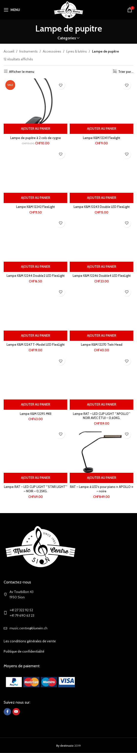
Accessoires (52, 51)
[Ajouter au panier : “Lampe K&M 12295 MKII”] (35, 404)
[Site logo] (68, 9)
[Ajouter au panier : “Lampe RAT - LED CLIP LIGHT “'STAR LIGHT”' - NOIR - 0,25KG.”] (35, 478)
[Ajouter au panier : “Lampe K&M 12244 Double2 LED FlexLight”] (35, 267)
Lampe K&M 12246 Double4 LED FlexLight (102, 276)
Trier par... (125, 71)
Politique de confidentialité (24, 651)
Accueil (9, 51)
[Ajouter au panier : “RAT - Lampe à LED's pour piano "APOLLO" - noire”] (101, 478)
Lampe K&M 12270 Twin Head (101, 344)
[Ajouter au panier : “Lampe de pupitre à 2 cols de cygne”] (35, 129)
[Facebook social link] (7, 711)
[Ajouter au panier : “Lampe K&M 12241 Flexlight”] (101, 129)
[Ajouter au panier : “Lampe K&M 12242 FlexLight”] (35, 198)
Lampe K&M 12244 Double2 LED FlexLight (36, 276)
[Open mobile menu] (12, 10)
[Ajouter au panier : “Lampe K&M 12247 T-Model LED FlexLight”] (35, 336)
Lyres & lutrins (76, 51)
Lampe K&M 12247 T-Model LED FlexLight (36, 344)
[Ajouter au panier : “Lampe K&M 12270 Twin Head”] (101, 336)
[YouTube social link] (16, 711)
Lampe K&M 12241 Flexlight (101, 138)
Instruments (28, 51)
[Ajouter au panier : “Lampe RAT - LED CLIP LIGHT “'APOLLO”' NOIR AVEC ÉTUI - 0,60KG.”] (101, 404)
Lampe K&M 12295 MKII (35, 414)
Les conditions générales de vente (30, 641)
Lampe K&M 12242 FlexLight (35, 207)
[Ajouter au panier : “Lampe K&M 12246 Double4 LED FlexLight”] (101, 267)
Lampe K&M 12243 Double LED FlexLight (102, 207)
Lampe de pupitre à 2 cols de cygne (35, 138)
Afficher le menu (21, 71)
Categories (66, 38)
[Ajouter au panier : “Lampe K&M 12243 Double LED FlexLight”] (101, 198)
